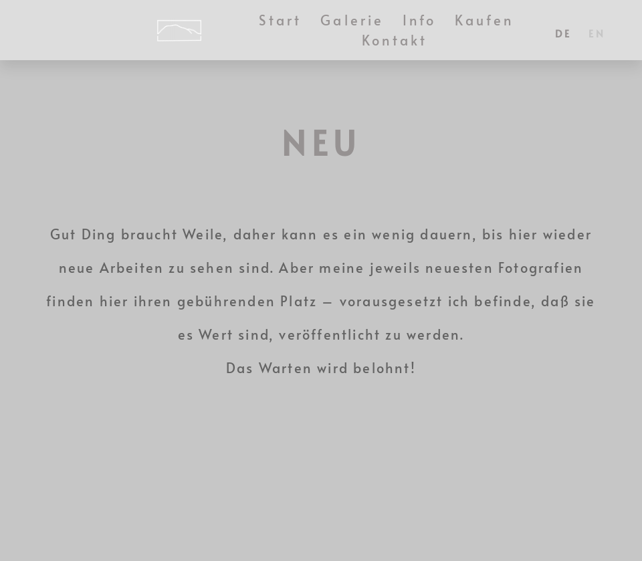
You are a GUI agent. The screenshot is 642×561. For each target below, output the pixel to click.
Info (419, 20)
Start (280, 20)
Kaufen (484, 20)
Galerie (352, 20)
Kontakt (395, 40)
